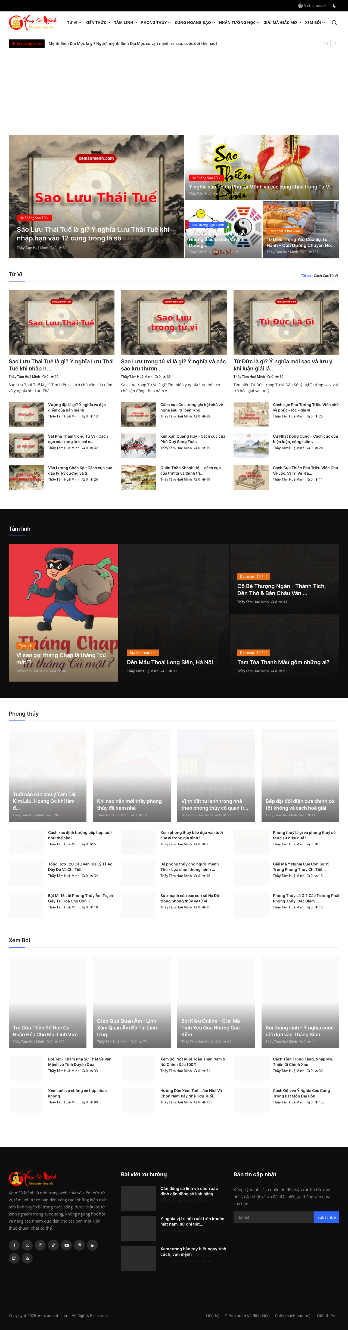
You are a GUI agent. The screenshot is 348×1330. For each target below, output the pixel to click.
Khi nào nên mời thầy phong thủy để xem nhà (129, 804)
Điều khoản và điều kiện (247, 1315)
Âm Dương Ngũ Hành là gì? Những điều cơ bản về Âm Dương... (217, 239)
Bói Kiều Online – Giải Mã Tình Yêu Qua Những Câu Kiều (210, 1027)
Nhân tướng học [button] (239, 22)
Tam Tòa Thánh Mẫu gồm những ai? (283, 662)
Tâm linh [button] (125, 22)
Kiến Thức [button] (97, 22)
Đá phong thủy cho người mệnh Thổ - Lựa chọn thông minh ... (189, 867)
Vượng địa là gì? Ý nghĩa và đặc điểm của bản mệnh (77, 407)
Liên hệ (212, 1315)
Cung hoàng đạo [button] (195, 22)
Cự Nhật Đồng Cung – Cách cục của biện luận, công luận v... (305, 439)
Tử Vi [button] (74, 22)
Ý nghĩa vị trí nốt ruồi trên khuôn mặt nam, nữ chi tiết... (192, 1221)
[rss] (27, 1258)
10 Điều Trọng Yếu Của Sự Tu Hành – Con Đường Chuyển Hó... (301, 242)
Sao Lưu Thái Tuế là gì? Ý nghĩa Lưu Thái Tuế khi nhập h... (61, 365)
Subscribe (327, 1217)
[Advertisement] (174, 89)
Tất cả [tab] (306, 275)
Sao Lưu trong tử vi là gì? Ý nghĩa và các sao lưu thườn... (173, 365)
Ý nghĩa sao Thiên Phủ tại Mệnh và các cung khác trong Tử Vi (260, 187)
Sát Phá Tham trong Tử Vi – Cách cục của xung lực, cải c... (78, 439)
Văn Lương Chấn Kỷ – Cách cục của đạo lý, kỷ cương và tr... (80, 470)
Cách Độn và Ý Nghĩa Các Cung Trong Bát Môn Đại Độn (301, 1093)
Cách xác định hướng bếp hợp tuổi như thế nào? (80, 835)
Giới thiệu (326, 1315)
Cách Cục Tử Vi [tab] (326, 275)
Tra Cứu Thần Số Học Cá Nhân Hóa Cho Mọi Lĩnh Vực (45, 1031)
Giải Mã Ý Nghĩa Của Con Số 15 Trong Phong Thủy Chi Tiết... (301, 867)
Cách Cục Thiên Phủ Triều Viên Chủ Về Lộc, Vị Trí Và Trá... (305, 470)
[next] (335, 43)
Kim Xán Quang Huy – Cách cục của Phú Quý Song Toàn (192, 439)
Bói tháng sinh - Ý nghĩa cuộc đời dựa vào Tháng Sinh (300, 1031)
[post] (96, 196)
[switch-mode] (335, 6)
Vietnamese (310, 5)
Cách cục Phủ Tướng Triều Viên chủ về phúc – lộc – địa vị (306, 407)
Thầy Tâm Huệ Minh (32, 247)
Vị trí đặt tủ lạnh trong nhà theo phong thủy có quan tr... (214, 804)
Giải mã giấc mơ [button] (282, 22)
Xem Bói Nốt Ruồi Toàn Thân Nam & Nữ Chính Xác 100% (192, 1062)
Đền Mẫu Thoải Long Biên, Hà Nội (170, 662)
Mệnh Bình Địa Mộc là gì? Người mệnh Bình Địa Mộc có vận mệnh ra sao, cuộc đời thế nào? (133, 43)
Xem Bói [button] (315, 22)
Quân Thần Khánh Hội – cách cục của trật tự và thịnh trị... (190, 470)
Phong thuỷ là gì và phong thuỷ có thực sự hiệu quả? (304, 835)
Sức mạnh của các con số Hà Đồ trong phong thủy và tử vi (189, 898)
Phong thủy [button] (156, 22)
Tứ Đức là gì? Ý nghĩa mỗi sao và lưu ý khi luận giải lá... (283, 365)
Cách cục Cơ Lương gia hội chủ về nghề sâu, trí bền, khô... (191, 407)
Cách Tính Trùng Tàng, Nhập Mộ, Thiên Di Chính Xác (303, 1062)
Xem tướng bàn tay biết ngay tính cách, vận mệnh (193, 1251)
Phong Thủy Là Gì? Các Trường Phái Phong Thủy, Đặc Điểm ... (306, 898)
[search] (334, 22)
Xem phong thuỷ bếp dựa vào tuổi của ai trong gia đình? (191, 835)
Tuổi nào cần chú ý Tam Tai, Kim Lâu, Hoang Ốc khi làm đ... (45, 801)
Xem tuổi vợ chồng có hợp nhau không (77, 1093)
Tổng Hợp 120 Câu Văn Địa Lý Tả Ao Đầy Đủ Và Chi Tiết (80, 867)
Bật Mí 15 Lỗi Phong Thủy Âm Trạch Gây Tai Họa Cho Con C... (80, 898)
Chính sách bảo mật (293, 1315)
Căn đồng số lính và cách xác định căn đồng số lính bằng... (189, 1191)
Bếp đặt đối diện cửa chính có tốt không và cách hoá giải (300, 804)
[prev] (327, 43)
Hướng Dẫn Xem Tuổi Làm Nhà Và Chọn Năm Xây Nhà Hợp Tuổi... (191, 1093)
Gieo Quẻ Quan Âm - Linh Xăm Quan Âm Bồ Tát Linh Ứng (127, 1027)
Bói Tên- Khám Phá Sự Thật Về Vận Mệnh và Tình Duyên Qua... (79, 1062)
